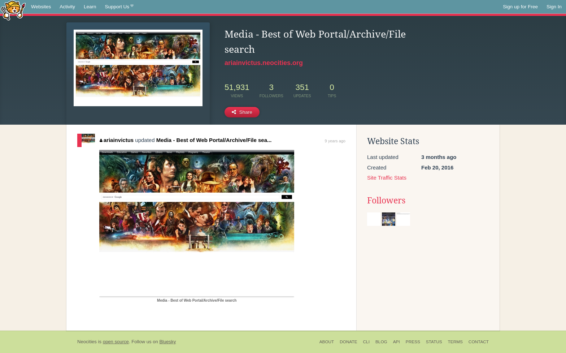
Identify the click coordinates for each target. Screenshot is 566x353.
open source (116, 341)
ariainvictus (117, 140)
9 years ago (335, 141)
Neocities (87, 341)
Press (413, 341)
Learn (90, 6)
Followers (386, 200)
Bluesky (167, 341)
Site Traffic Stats (386, 178)
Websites (41, 6)
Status (434, 341)
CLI (366, 341)
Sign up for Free (520, 6)
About (326, 341)
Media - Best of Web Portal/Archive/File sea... (214, 140)
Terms (455, 341)
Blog (381, 341)
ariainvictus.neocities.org (264, 62)
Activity (67, 6)
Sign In (554, 6)
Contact (479, 341)
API (396, 341)
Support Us (119, 7)
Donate (348, 341)
